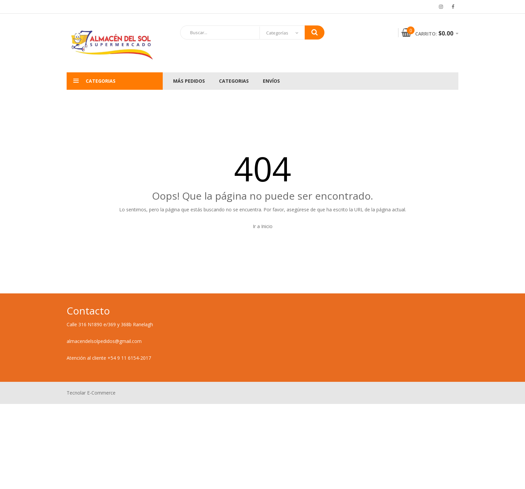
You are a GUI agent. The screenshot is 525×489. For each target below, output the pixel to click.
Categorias (234, 81)
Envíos (271, 81)
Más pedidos (189, 81)
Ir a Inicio (263, 226)
